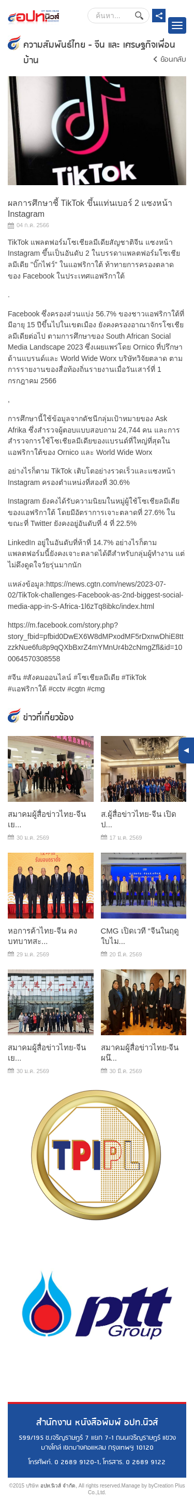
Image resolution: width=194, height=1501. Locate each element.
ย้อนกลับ (173, 59)
